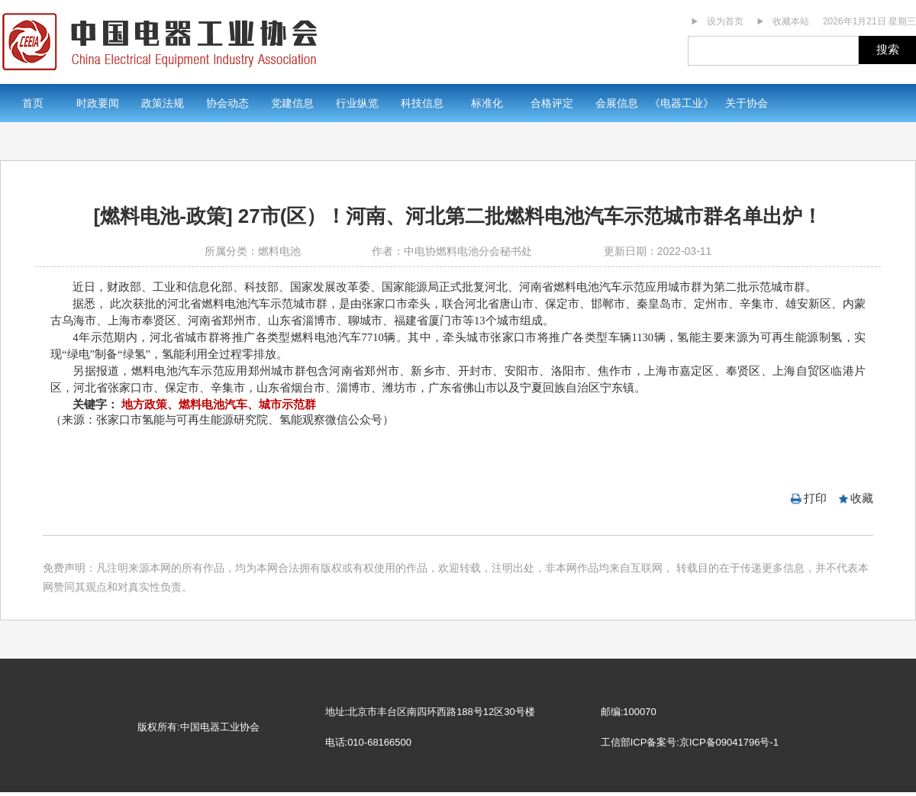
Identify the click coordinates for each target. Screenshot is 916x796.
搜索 (887, 49)
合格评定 (552, 103)
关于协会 (746, 103)
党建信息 (292, 103)
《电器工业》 (682, 103)
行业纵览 (357, 103)
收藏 (861, 497)
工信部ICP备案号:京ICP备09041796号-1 (690, 742)
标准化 (487, 103)
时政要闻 (97, 103)
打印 (815, 497)
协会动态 (227, 103)
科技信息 (422, 103)
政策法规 (162, 103)
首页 (33, 103)
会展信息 (616, 103)
